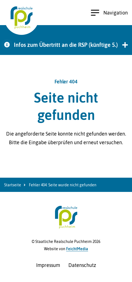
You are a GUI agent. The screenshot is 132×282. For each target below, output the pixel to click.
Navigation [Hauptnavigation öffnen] (109, 13)
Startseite (12, 185)
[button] (66, 45)
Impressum (48, 265)
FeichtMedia (77, 249)
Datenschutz (82, 265)
